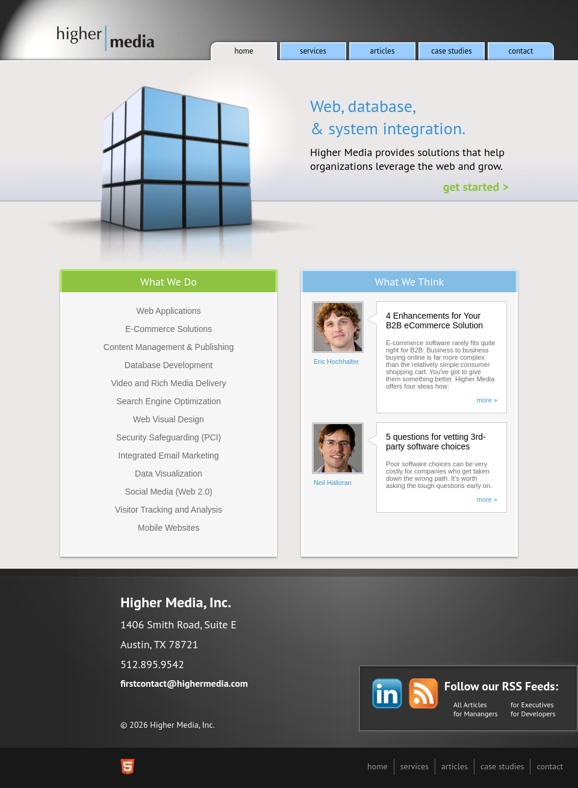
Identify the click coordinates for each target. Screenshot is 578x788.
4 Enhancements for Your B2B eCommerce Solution (434, 320)
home (377, 766)
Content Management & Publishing (169, 347)
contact (549, 766)
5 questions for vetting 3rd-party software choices (436, 441)
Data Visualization (168, 473)
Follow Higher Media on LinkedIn (387, 693)
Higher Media (106, 38)
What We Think (409, 282)
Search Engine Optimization (168, 401)
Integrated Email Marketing (168, 455)
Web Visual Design (168, 419)
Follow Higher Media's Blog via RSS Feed (423, 693)
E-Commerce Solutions (168, 329)
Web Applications (168, 311)
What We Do (168, 282)
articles (454, 766)
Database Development (169, 365)
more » (487, 400)
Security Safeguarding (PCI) (168, 437)
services (414, 766)
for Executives (532, 704)
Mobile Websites (168, 528)
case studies (502, 766)
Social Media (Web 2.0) (168, 491)
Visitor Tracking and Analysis (168, 509)
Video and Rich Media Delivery (168, 383)
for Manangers (475, 713)
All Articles (470, 704)
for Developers (533, 713)
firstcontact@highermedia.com (184, 683)
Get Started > (476, 187)
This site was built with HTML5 (127, 766)
